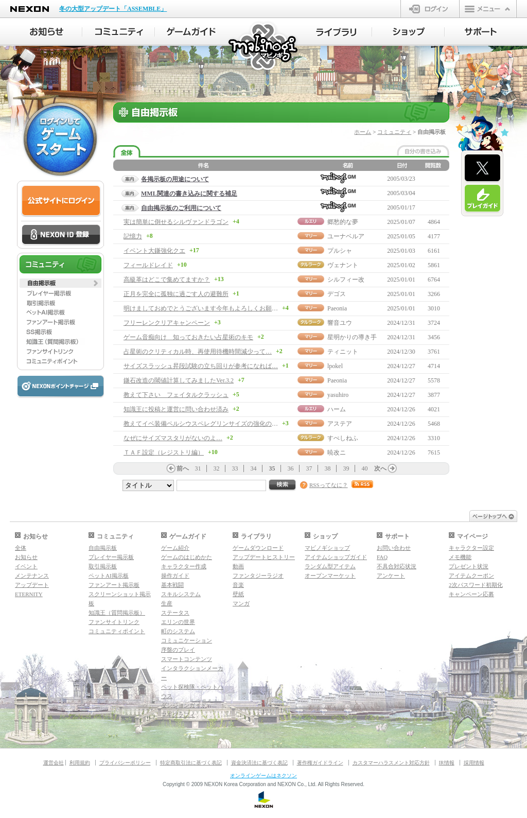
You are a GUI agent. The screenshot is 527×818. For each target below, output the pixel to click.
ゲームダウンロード (258, 548)
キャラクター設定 (471, 548)
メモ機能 (460, 557)
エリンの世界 (178, 622)
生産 (166, 603)
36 (291, 468)
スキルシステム (181, 594)
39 (346, 468)
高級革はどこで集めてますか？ (167, 279)
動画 (238, 566)
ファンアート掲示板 (114, 585)
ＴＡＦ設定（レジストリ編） (164, 452)
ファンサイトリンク (114, 622)
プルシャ (339, 250)
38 (328, 468)
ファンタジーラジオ (258, 575)
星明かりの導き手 (352, 337)
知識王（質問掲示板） (117, 613)
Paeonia (337, 308)
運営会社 (53, 762)
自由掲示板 (103, 548)
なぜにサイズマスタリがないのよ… (173, 438)
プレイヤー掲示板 (111, 557)
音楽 (238, 585)
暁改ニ (336, 452)
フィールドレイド (148, 265)
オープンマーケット (330, 575)
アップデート (32, 585)
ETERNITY (29, 594)
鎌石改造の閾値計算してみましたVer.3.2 (179, 380)
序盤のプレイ (178, 650)
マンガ (241, 603)
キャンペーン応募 (471, 594)
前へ (183, 468)
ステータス (175, 613)
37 (309, 468)
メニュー (488, 9)
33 (235, 468)
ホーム (362, 132)
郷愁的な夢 (342, 221)
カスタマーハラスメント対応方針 (391, 762)
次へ (380, 468)
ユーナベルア (345, 236)
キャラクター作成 (183, 566)
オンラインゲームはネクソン (263, 775)
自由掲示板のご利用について (181, 208)
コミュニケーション (186, 640)
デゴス (336, 294)
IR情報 (446, 762)
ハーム (336, 409)
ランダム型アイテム (330, 566)
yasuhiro (337, 394)
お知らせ (26, 557)
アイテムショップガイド (336, 557)
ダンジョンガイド (183, 705)
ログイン (430, 9)
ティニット (342, 351)
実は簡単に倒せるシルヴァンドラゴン (176, 221)
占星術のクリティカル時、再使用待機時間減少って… (198, 351)
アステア (339, 423)
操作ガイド (175, 575)
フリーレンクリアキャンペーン (167, 322)
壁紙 (238, 594)
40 (365, 468)
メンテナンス (32, 575)
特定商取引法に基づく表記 (191, 762)
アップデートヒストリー (264, 557)
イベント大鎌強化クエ (154, 250)
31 (198, 468)
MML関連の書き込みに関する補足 (189, 193)
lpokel (335, 366)
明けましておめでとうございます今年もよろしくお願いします (210, 308)
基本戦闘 (172, 585)
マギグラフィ (178, 714)
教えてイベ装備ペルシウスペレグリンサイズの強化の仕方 (204, 423)
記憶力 (133, 236)
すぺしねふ (342, 438)
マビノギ (263, 47)
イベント (26, 566)
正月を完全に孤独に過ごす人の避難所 (176, 294)
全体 (20, 548)
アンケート (391, 575)
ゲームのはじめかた (186, 557)
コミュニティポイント (117, 631)
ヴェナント (342, 265)
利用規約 (79, 762)
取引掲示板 (103, 566)
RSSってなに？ (328, 485)
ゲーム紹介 (175, 548)
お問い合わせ (394, 548)
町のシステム (178, 631)
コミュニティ (394, 132)
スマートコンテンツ (186, 659)
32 (217, 468)
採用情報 (474, 762)
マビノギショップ (327, 548)
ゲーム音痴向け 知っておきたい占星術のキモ (188, 337)
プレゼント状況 (468, 566)
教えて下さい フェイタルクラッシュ (176, 394)
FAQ (382, 557)
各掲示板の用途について (175, 179)
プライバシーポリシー (125, 762)
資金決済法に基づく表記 (259, 762)
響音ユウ (339, 322)
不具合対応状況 (396, 566)
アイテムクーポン (471, 575)
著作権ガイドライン (320, 762)
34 (254, 468)
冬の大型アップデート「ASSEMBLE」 (113, 8)
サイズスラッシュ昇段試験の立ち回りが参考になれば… (201, 366)
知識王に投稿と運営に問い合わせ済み (176, 409)
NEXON (29, 9)
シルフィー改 (345, 279)
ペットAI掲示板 (109, 575)
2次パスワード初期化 (476, 585)
